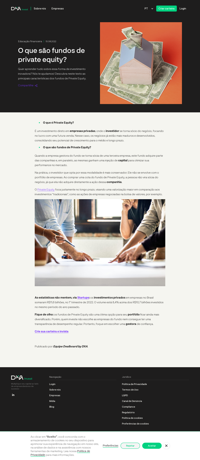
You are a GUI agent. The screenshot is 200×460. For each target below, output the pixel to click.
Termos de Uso (130, 389)
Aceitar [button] (152, 445)
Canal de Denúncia (132, 401)
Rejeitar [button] (130, 445)
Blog (51, 406)
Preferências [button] (110, 445)
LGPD (125, 395)
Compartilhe (25, 85)
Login (183, 8)
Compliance (128, 406)
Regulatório (128, 412)
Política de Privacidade (134, 384)
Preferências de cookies (135, 423)
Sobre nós (40, 8)
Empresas (58, 8)
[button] (149, 8)
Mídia (52, 401)
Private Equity (46, 189)
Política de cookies (132, 418)
